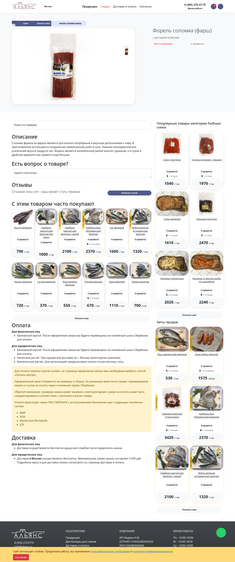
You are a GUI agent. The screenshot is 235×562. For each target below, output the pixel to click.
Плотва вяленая (93, 281)
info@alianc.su (23, 546)
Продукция (73, 537)
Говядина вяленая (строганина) (172, 415)
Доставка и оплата (124, 6)
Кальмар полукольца (172, 278)
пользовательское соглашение (110, 551)
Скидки (105, 6)
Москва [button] (48, 6)
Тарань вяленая (140, 281)
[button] (220, 6)
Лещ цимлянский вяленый (172, 354)
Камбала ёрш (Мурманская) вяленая (93, 230)
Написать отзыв (129, 193)
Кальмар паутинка (206, 219)
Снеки (26, 24)
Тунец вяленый (172, 219)
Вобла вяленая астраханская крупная (140, 230)
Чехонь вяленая (23, 281)
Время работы (195, 8)
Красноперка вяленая (70, 283)
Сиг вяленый (117, 227)
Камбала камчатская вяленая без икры (46, 232)
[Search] (81, 125)
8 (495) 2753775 (24, 543)
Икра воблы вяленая (206, 354)
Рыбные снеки (43, 24)
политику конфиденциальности (153, 551)
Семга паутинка (172, 159)
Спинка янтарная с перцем (206, 159)
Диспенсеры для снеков (81, 541)
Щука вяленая (117, 281)
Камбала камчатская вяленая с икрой (70, 230)
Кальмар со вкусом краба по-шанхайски (206, 280)
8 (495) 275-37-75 (195, 5)
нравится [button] (197, 44)
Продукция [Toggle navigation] (90, 6)
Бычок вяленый (23, 227)
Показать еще (82, 318)
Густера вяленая (46, 281)
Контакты (146, 6)
